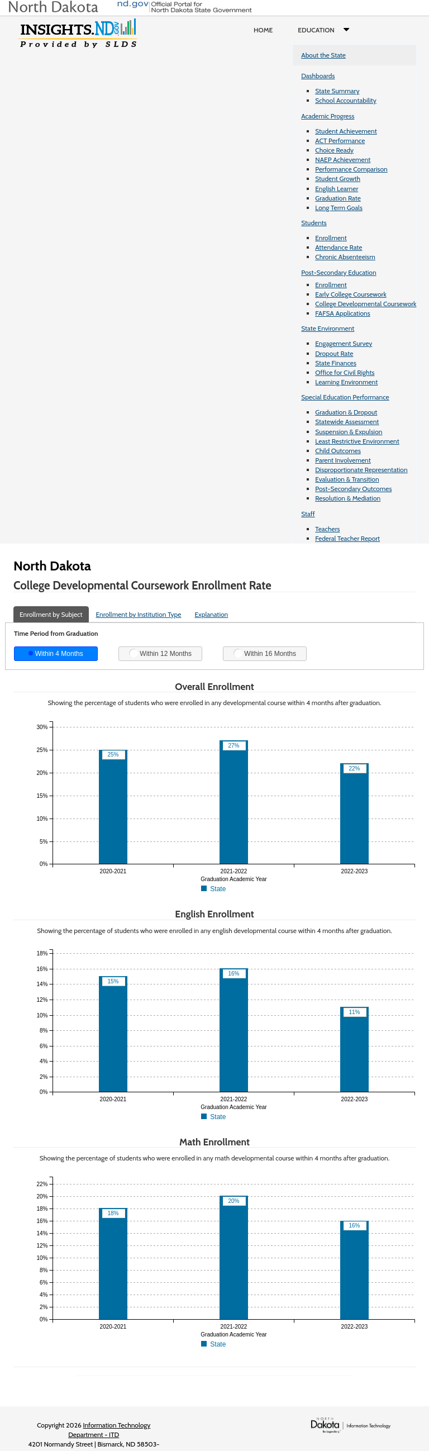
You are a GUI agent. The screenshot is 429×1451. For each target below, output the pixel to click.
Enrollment (330, 238)
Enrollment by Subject (51, 614)
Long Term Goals (339, 207)
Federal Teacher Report (347, 538)
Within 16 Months (264, 653)
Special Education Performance (345, 397)
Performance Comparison (351, 169)
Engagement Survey (343, 343)
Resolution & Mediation (347, 498)
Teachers (327, 529)
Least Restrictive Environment (357, 441)
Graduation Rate (338, 198)
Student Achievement (345, 131)
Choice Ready (334, 150)
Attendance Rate (338, 247)
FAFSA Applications (342, 313)
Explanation (211, 614)
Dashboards (318, 76)
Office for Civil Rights (344, 372)
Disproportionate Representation (361, 469)
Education (326, 30)
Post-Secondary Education (338, 272)
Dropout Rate (334, 353)
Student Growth (337, 178)
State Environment (327, 328)
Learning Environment (346, 382)
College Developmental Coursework (365, 303)
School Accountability (345, 100)
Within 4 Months (55, 654)
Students (314, 222)
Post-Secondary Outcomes (353, 488)
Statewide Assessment (347, 421)
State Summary (337, 91)
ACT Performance (340, 140)
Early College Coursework (351, 294)
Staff (308, 514)
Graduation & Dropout (346, 412)
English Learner (336, 188)
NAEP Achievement (342, 159)
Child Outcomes (338, 450)
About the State (323, 55)
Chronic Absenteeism (345, 257)
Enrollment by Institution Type (139, 614)
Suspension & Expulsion (348, 431)
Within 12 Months (160, 653)
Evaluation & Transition (347, 479)
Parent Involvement (343, 460)
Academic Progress (327, 116)
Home (263, 30)
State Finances (335, 363)
